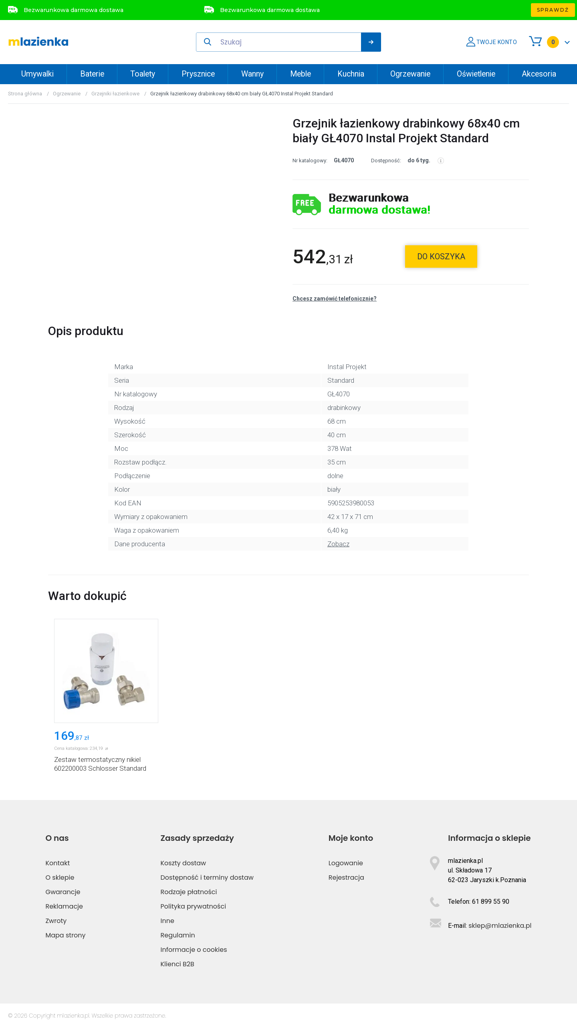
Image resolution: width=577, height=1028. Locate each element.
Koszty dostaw (183, 863)
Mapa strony (65, 935)
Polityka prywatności (193, 906)
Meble (300, 74)
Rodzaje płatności (189, 892)
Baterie (92, 74)
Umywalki (37, 74)
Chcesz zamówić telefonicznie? (335, 298)
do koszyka (441, 256)
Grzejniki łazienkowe (115, 94)
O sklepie (59, 877)
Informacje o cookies (194, 949)
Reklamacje (64, 906)
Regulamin (178, 935)
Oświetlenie (476, 74)
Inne (167, 920)
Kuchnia (350, 74)
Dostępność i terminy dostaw (207, 877)
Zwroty (56, 920)
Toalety (142, 74)
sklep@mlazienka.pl (499, 925)
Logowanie (346, 863)
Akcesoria (539, 74)
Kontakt (57, 863)
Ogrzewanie (410, 74)
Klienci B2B (177, 964)
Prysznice (198, 74)
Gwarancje (62, 892)
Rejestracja (346, 877)
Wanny (252, 74)
